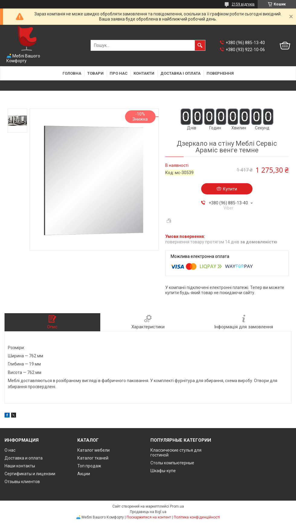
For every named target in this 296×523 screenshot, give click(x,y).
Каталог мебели (93, 450)
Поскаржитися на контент (149, 517)
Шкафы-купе (163, 470)
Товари (95, 73)
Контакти (144, 73)
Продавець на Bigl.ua (148, 512)
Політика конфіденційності (197, 517)
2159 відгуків (243, 4)
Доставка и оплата (24, 458)
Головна (72, 73)
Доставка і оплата (180, 73)
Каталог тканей (92, 458)
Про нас (118, 73)
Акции (83, 473)
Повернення (220, 73)
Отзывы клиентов (22, 481)
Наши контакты (20, 465)
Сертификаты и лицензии (30, 473)
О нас (10, 450)
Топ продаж (89, 465)
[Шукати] (200, 45)
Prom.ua (177, 506)
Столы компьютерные (172, 462)
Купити (230, 189)
